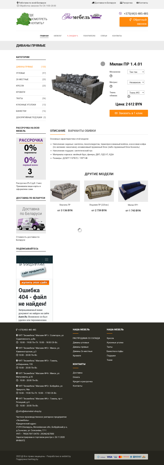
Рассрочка (126, 3)
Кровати (20, 92)
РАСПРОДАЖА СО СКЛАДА (86, 338)
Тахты (31, 98)
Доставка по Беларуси (104, 3)
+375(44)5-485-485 (136, 13)
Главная (44, 36)
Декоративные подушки (31, 117)
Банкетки (31, 111)
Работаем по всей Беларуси (31, 3)
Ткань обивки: (114, 94)
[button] (103, 64)
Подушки (111, 355)
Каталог (58, 36)
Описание (57, 130)
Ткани (109, 360)
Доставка (77, 373)
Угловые (31, 73)
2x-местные (31, 79)
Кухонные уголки (115, 342)
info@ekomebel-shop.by (30, 411)
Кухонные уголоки (31, 104)
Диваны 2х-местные (82, 351)
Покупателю (89, 36)
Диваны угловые (81, 342)
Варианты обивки (82, 130)
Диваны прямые (31, 67)
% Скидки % (72, 36)
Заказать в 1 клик (129, 113)
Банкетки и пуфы (115, 351)
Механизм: (115, 72)
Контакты (142, 3)
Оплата (76, 377)
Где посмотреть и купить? (37, 19)
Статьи (104, 36)
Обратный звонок (138, 21)
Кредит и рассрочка (82, 381)
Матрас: (114, 82)
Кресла (31, 85)
